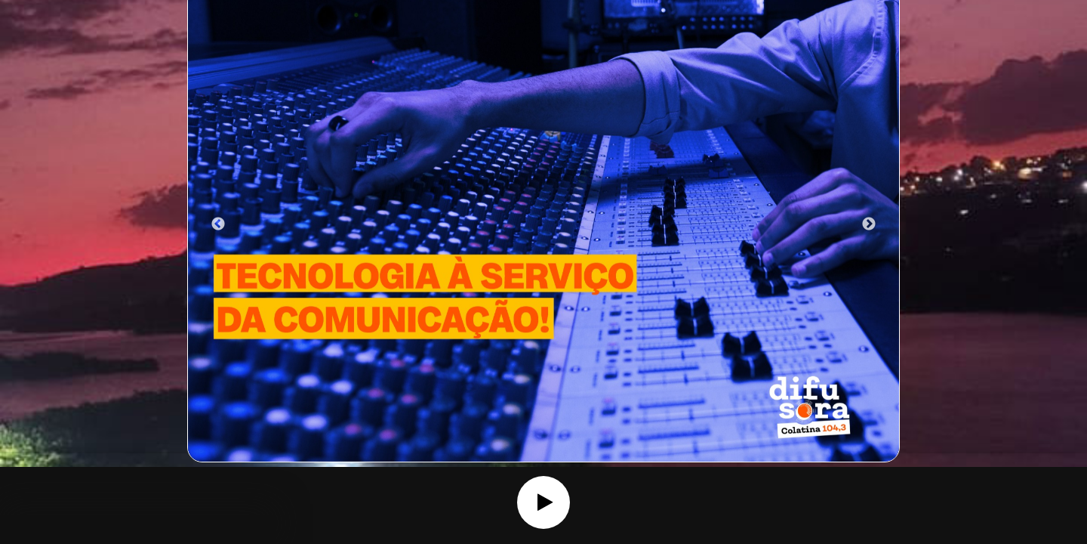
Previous (218, 224)
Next (868, 224)
